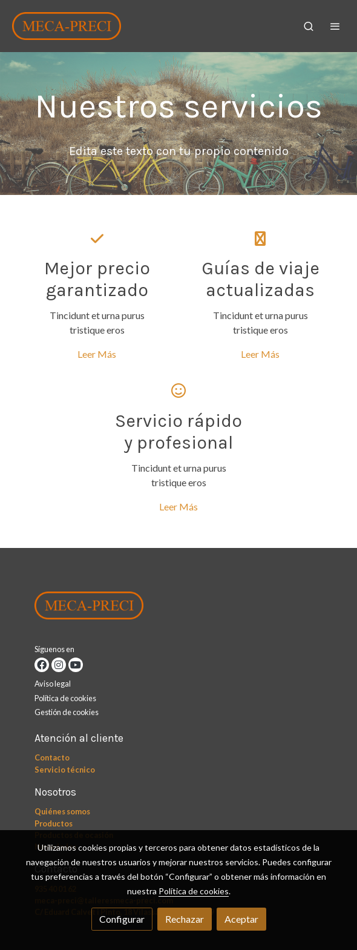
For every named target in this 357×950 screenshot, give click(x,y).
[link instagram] (58, 665)
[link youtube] (76, 665)
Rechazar (184, 919)
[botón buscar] (308, 26)
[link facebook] (41, 665)
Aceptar (241, 919)
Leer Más (96, 354)
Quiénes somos (62, 811)
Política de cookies (65, 698)
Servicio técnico (64, 769)
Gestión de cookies (66, 712)
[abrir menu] (335, 26)
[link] (66, 26)
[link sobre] (178, 608)
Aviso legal (52, 683)
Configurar (122, 919)
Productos (53, 823)
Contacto (52, 757)
